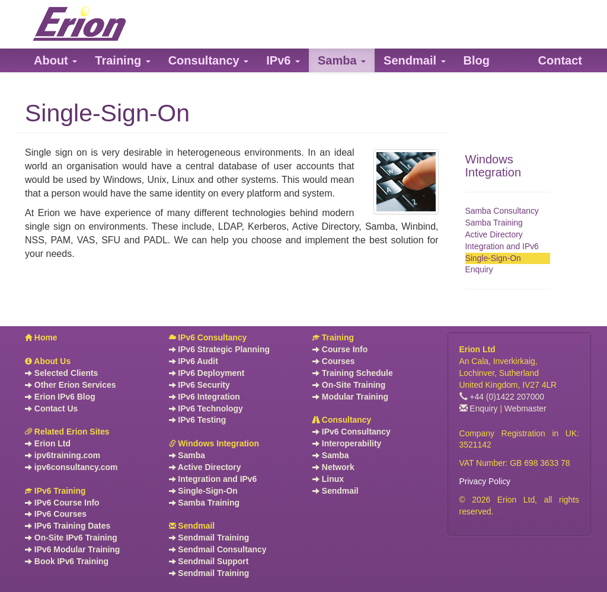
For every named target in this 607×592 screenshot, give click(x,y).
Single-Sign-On (493, 258)
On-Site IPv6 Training (71, 537)
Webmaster (525, 408)
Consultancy (341, 419)
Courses (333, 361)
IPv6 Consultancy (208, 337)
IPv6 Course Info (62, 502)
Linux (328, 479)
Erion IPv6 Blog (60, 396)
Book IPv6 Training (66, 561)
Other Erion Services (70, 385)
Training (333, 337)
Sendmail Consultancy (218, 549)
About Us (48, 361)
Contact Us (51, 408)
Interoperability (346, 443)
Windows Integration (493, 166)
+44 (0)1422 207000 (502, 396)
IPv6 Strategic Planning (219, 349)
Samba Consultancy (502, 210)
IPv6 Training (55, 491)
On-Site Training (348, 385)
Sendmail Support (209, 561)
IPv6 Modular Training (72, 549)
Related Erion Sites (67, 431)
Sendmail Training (209, 537)
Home (41, 337)
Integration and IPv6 (502, 246)
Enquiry (479, 269)
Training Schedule (352, 373)
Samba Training (494, 222)
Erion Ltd (48, 443)
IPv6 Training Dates (67, 525)
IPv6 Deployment (207, 373)
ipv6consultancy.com (71, 467)
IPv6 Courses (56, 514)
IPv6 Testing (197, 419)
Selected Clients (61, 373)
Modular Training (350, 396)
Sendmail (192, 525)
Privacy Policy (485, 481)
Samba (187, 455)
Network (333, 467)
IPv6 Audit (193, 361)
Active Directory (494, 234)
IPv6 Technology (206, 408)
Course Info (340, 349)
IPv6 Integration (204, 396)
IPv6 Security (199, 385)
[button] (55, 60)
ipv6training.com (62, 455)
